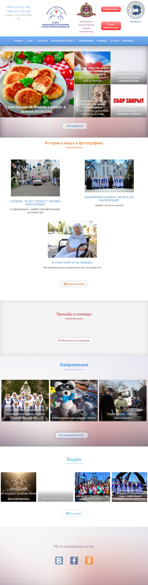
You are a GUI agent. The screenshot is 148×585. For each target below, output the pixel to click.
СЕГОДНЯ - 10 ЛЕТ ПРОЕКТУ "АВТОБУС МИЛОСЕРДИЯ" (35, 202)
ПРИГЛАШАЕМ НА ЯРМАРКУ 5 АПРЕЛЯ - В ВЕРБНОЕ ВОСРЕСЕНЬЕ (37, 109)
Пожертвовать (111, 9)
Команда (102, 40)
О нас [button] (30, 40)
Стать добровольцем (111, 26)
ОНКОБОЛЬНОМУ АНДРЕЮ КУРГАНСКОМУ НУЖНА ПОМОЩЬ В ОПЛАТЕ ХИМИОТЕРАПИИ (129, 76)
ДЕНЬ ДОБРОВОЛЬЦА (18, 499)
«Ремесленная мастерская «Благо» (74, 418)
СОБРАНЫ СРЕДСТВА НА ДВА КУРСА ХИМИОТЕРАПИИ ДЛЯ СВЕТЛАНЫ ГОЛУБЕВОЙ (92, 74)
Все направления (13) (71, 435)
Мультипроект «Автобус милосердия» (122, 416)
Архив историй (74, 284)
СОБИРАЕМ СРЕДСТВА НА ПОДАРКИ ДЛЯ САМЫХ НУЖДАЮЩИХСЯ (92, 107)
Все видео (74, 513)
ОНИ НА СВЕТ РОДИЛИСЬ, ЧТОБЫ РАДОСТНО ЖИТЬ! (92, 497)
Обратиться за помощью (74, 340)
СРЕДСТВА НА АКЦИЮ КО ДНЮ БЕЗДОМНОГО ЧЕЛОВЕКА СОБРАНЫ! (128, 111)
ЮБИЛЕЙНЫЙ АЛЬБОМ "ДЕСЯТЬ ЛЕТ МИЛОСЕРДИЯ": (109, 198)
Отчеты (114, 40)
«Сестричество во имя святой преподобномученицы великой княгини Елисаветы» (25, 414)
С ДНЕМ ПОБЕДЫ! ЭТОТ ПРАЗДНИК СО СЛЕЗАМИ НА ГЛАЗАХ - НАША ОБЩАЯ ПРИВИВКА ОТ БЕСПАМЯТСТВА (129, 494)
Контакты (128, 40)
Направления (86, 40)
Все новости (75, 126)
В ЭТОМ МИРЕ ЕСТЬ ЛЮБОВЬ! (72, 262)
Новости (43, 40)
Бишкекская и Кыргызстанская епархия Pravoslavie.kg (86, 21)
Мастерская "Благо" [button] (63, 40)
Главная (18, 40)
